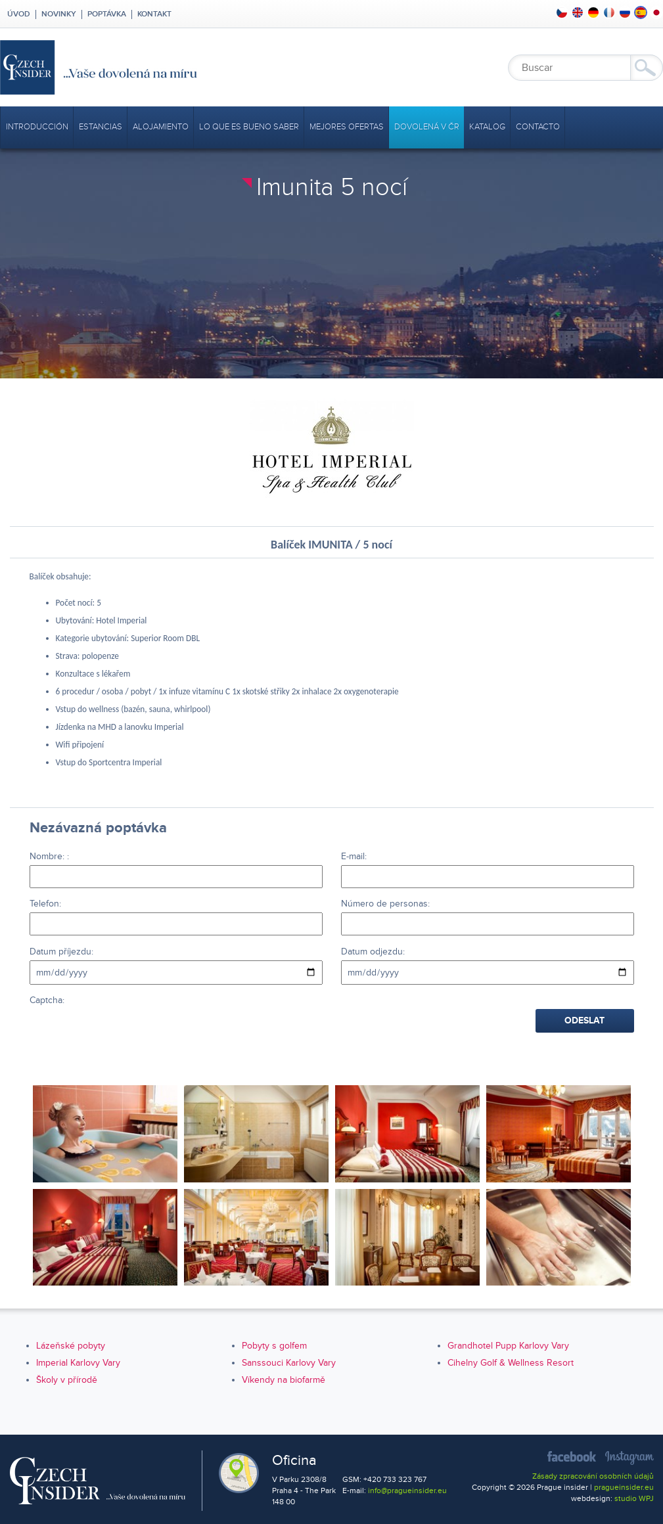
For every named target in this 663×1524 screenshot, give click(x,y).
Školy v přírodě (66, 1379)
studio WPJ (634, 1499)
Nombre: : (49, 856)
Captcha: (47, 1000)
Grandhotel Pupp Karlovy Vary (508, 1345)
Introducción (37, 127)
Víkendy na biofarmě (283, 1379)
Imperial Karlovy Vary (78, 1362)
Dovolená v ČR (426, 127)
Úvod (17, 14)
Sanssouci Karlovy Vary (289, 1362)
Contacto (538, 127)
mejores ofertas (346, 127)
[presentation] (129, 1034)
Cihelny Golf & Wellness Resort (510, 1362)
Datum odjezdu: (373, 951)
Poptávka (106, 14)
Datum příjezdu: (61, 951)
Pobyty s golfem (274, 1345)
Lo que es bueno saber (249, 127)
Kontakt (154, 14)
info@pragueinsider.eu (407, 1491)
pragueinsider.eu (624, 1487)
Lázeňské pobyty (70, 1345)
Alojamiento (161, 127)
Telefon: (45, 903)
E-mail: (354, 856)
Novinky (58, 14)
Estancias (100, 127)
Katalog (487, 127)
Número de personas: (385, 903)
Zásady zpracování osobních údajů (593, 1476)
